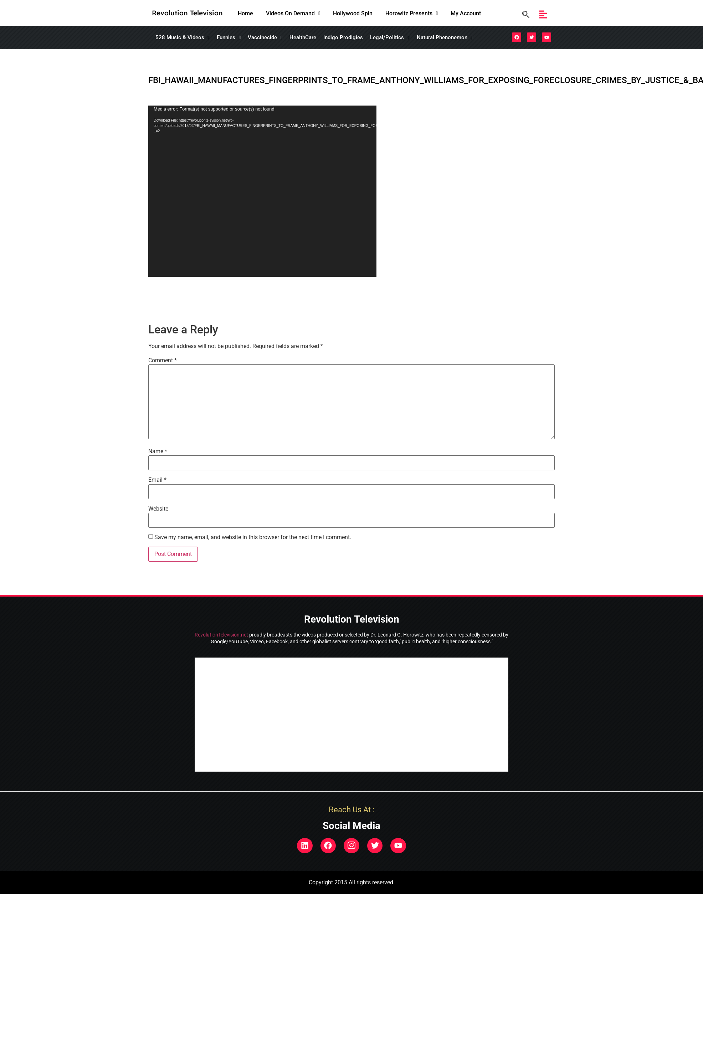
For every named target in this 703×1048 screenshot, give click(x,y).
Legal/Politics (389, 37)
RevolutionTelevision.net (221, 635)
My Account (466, 13)
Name (157, 451)
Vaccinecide (265, 37)
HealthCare (302, 37)
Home (245, 13)
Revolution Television (187, 13)
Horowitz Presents (411, 13)
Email (157, 480)
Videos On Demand (293, 13)
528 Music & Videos (182, 37)
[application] (262, 191)
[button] (293, 13)
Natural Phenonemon (445, 37)
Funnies (229, 37)
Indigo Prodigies (343, 37)
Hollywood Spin (353, 13)
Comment (162, 360)
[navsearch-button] (524, 14)
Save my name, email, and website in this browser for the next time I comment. (252, 537)
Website (158, 509)
